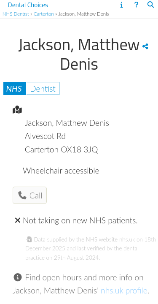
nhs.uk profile (124, 290)
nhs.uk (127, 239)
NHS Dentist (16, 13)
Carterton (44, 13)
